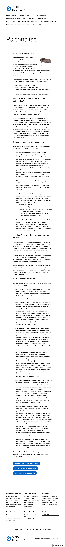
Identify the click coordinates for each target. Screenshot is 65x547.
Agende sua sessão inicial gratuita (25, 473)
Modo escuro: (58, 545)
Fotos (57, 21)
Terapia (13, 15)
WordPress (55, 538)
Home (8, 15)
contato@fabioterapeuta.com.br (50, 515)
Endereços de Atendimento (29, 21)
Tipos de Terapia (24, 15)
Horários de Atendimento (13, 21)
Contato (39, 25)
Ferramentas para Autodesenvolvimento (17, 25)
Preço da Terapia (41, 18)
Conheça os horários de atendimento (25, 468)
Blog (34, 25)
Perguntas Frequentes (47, 21)
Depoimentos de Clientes (13, 18)
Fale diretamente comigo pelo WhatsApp (26, 463)
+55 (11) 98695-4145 (29, 518)
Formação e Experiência (39, 15)
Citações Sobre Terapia (28, 18)
